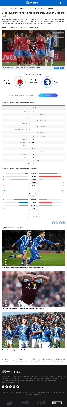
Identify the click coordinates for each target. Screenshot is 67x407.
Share (62, 68)
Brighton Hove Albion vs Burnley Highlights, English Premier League (23, 267)
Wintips (4, 8)
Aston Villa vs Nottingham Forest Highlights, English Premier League (23, 308)
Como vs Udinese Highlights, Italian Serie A (15, 350)
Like (56, 68)
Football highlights (13, 8)
